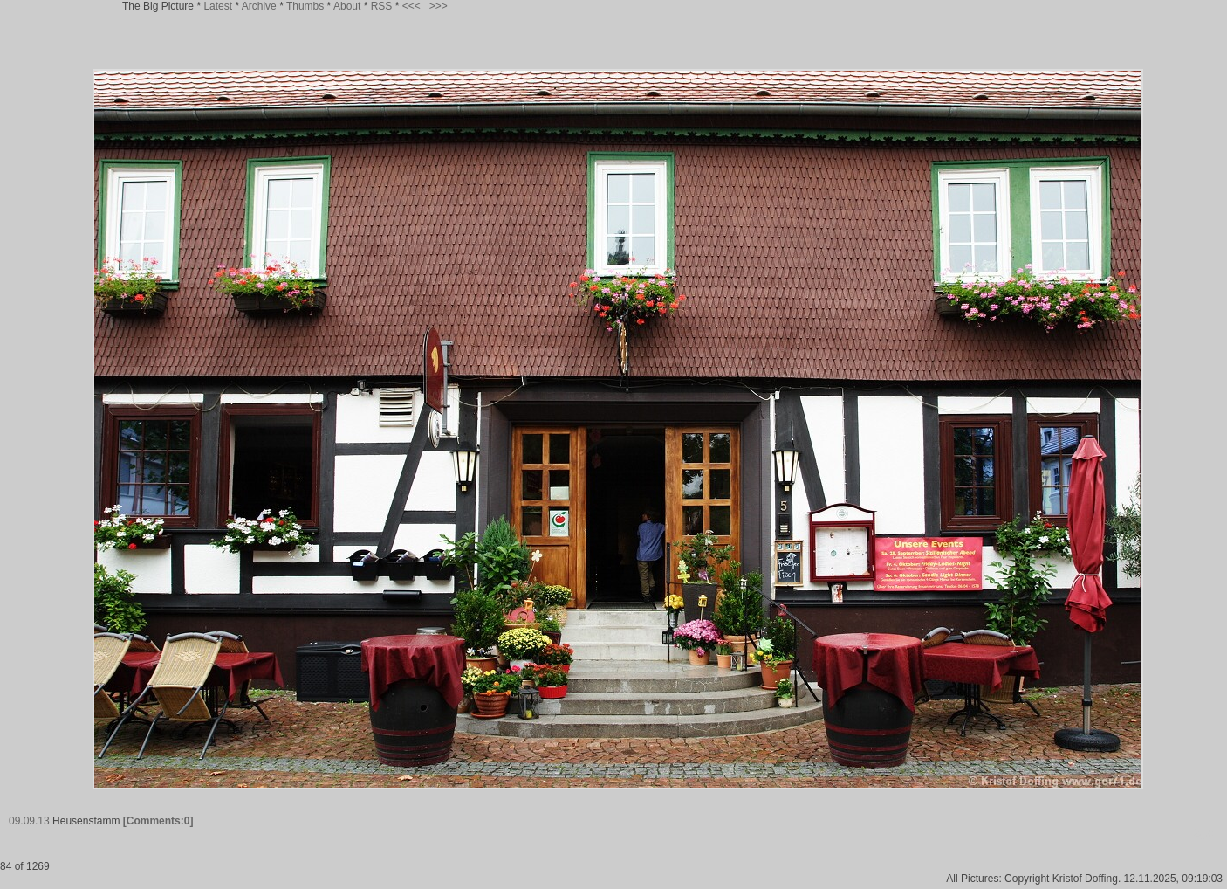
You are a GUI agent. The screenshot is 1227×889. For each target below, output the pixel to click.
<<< (411, 6)
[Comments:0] (158, 821)
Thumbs (305, 6)
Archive (259, 6)
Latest (217, 6)
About (346, 6)
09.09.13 (29, 821)
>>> (438, 6)
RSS (382, 6)
